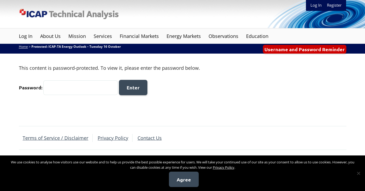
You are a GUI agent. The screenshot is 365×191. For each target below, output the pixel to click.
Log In (316, 5)
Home (23, 46)
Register (334, 5)
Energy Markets (184, 36)
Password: (68, 87)
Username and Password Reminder (304, 49)
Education (257, 36)
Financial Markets (139, 36)
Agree (184, 179)
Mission (77, 36)
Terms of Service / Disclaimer (55, 138)
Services (103, 36)
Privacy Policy (113, 138)
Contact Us (150, 138)
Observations (223, 36)
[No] (358, 173)
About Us (50, 36)
